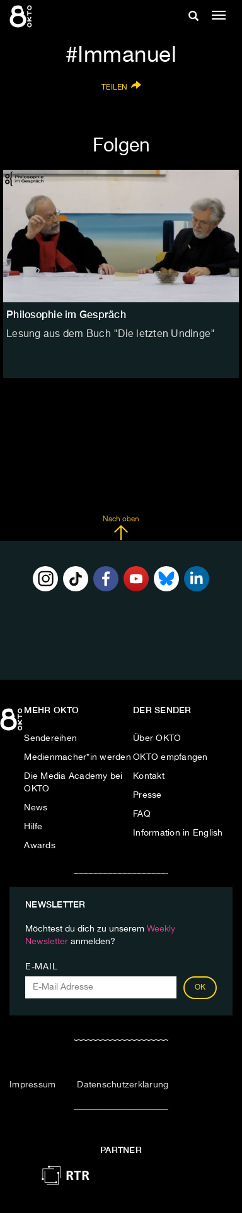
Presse (147, 795)
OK (200, 987)
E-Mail (41, 966)
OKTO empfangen (170, 757)
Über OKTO (157, 738)
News (35, 807)
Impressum (32, 1084)
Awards (39, 845)
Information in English (178, 833)
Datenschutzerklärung (122, 1084)
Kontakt (148, 776)
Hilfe (33, 826)
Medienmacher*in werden (77, 757)
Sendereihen (50, 738)
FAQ (142, 814)
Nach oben (121, 528)
